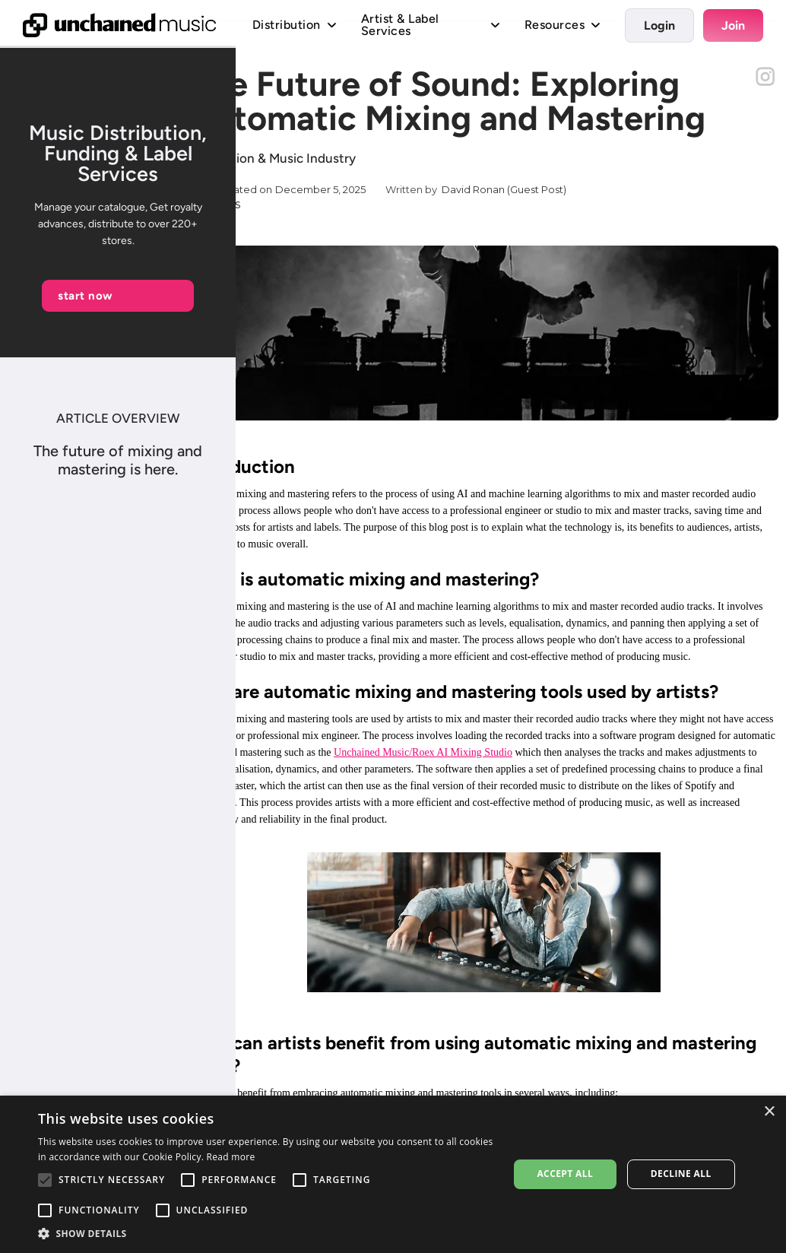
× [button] (769, 1112)
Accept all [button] (565, 1173)
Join (733, 25)
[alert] (393, 1174)
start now (85, 296)
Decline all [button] (681, 1173)
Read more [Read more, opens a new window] (231, 1156)
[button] (266, 1234)
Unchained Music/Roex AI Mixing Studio (423, 752)
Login (659, 25)
